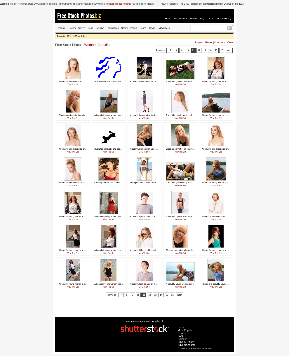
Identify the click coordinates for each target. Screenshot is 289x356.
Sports (143, 28)
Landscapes (113, 28)
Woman (90, 45)
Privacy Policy (224, 18)
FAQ (202, 18)
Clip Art (82, 28)
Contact (211, 18)
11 (193, 50)
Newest (193, 18)
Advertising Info (187, 344)
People (133, 28)
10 (187, 50)
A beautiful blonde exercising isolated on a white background (193, 216)
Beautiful (104, 45)
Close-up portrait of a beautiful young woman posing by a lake (86, 115)
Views (230, 42)
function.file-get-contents (119, 4)
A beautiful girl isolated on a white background (150, 216)
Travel (152, 28)
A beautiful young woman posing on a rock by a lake (225, 115)
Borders (72, 28)
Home (168, 18)
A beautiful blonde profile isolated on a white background (191, 115)
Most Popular (180, 18)
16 (222, 50)
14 (210, 50)
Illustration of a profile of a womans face (112, 81)
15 (216, 50)
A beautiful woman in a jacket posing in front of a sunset (155, 81)
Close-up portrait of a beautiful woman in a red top (116, 183)
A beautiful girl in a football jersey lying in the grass (188, 81)
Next (229, 50)
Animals (61, 28)
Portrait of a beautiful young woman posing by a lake (225, 284)
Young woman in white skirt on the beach (148, 183)
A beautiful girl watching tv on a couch (183, 183)
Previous (161, 50)
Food (90, 28)
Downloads (219, 42)
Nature (124, 28)
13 (204, 50)
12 (199, 50)
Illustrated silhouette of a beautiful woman (113, 149)
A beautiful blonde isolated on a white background (81, 81)
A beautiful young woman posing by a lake (113, 115)
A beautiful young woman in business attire (221, 81)
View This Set (73, 84)
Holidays (100, 28)
